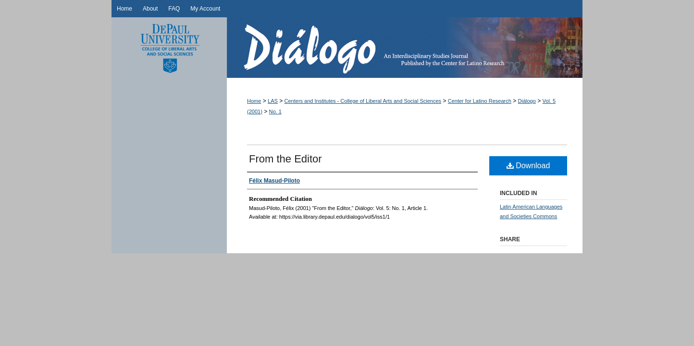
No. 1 (275, 111)
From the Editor (285, 159)
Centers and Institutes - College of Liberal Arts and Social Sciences (363, 101)
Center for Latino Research (479, 101)
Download (528, 165)
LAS (273, 101)
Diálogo (404, 47)
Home (254, 101)
